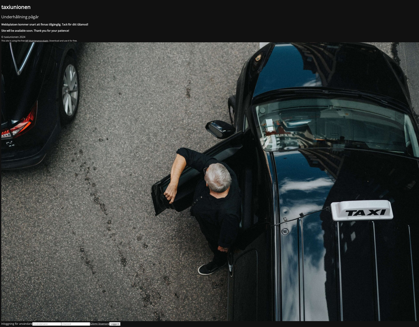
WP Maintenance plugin (36, 40)
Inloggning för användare (16, 324)
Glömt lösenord (99, 324)
